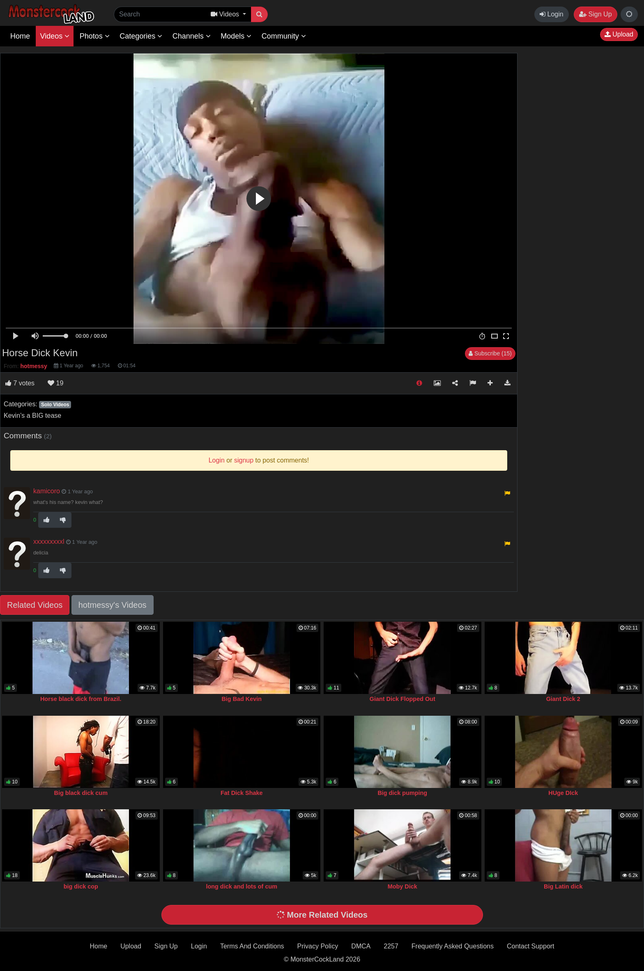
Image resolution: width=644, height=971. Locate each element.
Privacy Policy (317, 946)
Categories (141, 36)
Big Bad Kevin (241, 699)
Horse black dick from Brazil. (81, 699)
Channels (191, 36)
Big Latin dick (563, 886)
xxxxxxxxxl (48, 541)
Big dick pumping (402, 793)
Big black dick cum (81, 793)
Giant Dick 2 (563, 699)
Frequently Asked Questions (453, 946)
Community (284, 36)
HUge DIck (563, 793)
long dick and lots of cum (242, 886)
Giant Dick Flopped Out (402, 699)
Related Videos (34, 604)
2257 (391, 946)
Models (236, 36)
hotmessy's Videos (112, 604)
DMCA (360, 946)
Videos (54, 36)
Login (552, 14)
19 (55, 383)
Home (20, 36)
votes (19, 383)
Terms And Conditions (252, 946)
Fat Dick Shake (241, 793)
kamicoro (46, 491)
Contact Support (530, 946)
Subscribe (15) (490, 353)
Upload (619, 34)
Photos (95, 36)
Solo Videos (55, 405)
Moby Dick (402, 886)
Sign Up (595, 14)
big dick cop (81, 886)
